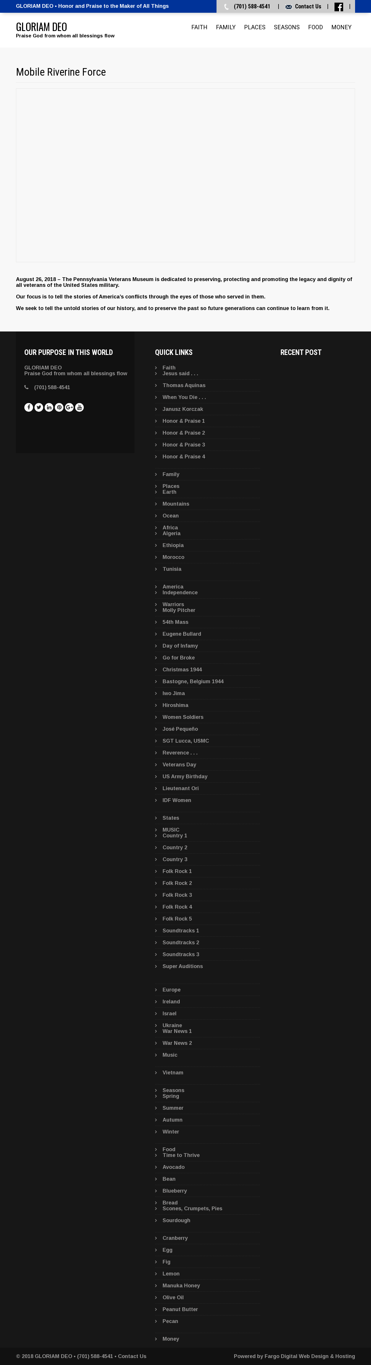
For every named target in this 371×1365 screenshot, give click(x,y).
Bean (169, 1179)
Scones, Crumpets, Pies (192, 1208)
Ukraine (172, 1025)
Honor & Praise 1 (184, 421)
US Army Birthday (185, 776)
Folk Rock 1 (177, 871)
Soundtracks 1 (181, 931)
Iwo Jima (174, 693)
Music (170, 1055)
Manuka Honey (181, 1286)
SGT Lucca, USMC (186, 741)
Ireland (171, 1002)
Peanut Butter (180, 1309)
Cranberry (175, 1238)
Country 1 (175, 836)
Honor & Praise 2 (184, 433)
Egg (167, 1250)
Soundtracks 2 (181, 942)
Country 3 (175, 859)
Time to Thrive (181, 1155)
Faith (199, 27)
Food (315, 27)
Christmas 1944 (182, 670)
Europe (172, 990)
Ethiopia (173, 545)
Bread (170, 1203)
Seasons (287, 27)
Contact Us (308, 6)
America (173, 587)
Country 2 (175, 847)
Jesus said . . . (180, 373)
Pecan (170, 1321)
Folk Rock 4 (177, 907)
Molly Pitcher (179, 610)
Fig (166, 1262)
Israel (170, 1013)
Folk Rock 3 (177, 895)
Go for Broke (179, 658)
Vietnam (173, 1073)
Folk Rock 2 (177, 883)
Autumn (173, 1120)
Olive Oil (173, 1297)
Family (226, 27)
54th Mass (175, 622)
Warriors (173, 604)
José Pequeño (180, 729)
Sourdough (176, 1220)
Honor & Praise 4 (184, 457)
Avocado (174, 1167)
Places (254, 27)
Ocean (171, 516)
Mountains (176, 504)
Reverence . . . (180, 753)
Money (341, 27)
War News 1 (177, 1031)
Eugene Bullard (182, 634)
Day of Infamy (180, 646)
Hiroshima (175, 705)
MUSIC (171, 830)
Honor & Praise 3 (184, 445)
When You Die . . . (184, 397)
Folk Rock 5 (177, 919)
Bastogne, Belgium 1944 (193, 681)
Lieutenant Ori (181, 788)
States (171, 818)
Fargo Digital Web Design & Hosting (310, 1356)
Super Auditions (183, 966)
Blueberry (175, 1191)
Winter (171, 1132)
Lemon (171, 1274)
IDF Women (177, 800)
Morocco (173, 557)
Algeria (172, 533)
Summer (173, 1108)
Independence (180, 592)
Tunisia (172, 569)
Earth (170, 492)
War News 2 (177, 1043)
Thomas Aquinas (184, 385)
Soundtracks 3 (181, 954)
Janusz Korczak (183, 409)
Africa (170, 528)
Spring (171, 1096)
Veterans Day (179, 765)
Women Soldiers (183, 717)
